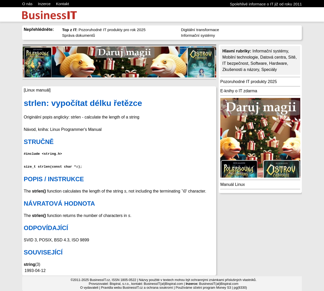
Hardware (278, 63)
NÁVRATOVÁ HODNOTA (59, 203)
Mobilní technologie (240, 57)
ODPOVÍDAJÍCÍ (46, 227)
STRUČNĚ (39, 141)
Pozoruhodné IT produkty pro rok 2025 (104, 30)
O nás (27, 4)
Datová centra (273, 57)
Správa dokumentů (78, 35)
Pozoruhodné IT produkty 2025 (248, 81)
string (29, 264)
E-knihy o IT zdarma (238, 91)
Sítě (291, 57)
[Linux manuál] (37, 90)
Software (258, 63)
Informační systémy (198, 35)
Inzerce (44, 4)
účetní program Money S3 (212, 287)
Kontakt (62, 4)
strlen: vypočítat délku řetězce (83, 103)
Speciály (269, 69)
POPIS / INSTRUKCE (54, 179)
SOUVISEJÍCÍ (43, 252)
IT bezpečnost (235, 63)
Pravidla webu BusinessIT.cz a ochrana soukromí (137, 287)
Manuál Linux (232, 184)
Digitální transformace (200, 30)
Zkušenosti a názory (240, 69)
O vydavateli (89, 287)
